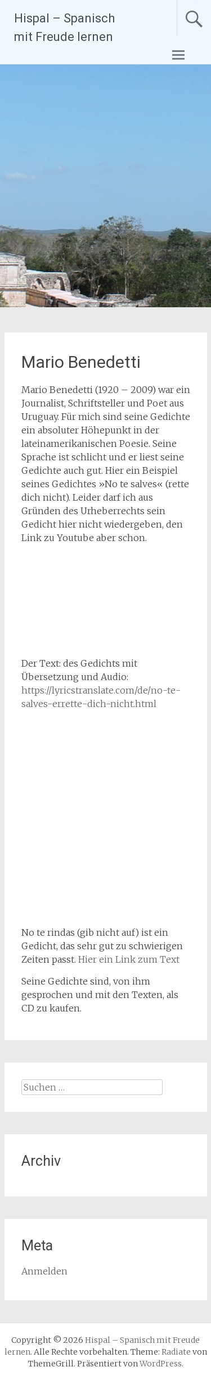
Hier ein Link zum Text (128, 959)
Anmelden (44, 1271)
